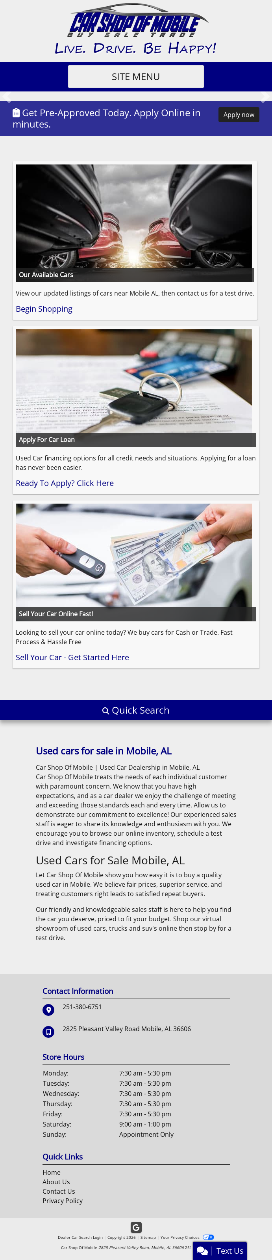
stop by (205, 928)
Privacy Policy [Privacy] (63, 1200)
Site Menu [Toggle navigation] (136, 76)
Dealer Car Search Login (80, 1237)
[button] (7, 96)
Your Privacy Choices (187, 1237)
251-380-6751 (82, 1007)
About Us (56, 1182)
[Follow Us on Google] (136, 1227)
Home (52, 1172)
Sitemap (148, 1237)
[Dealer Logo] (136, 28)
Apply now (239, 114)
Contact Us (59, 1191)
